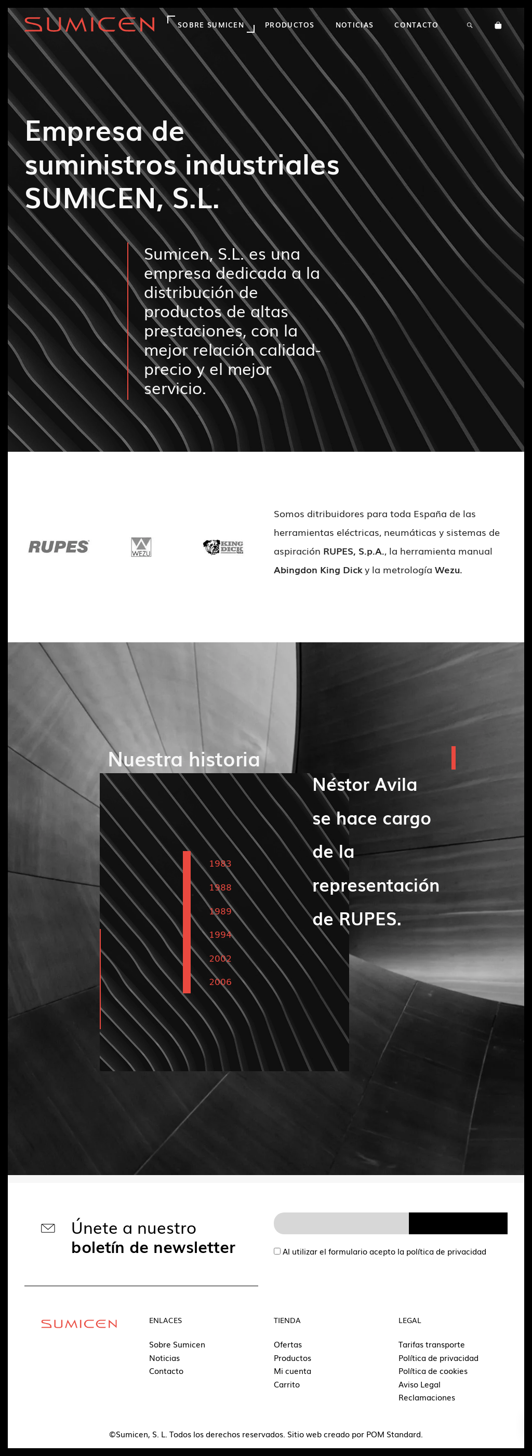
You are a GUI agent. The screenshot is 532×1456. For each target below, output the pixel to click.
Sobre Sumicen (177, 1344)
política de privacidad (446, 1251)
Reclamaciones (426, 1397)
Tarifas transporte (431, 1344)
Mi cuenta (292, 1370)
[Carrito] (498, 24)
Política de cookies (433, 1370)
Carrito (287, 1384)
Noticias (164, 1357)
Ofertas (288, 1344)
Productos (292, 1357)
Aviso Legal (419, 1384)
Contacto (166, 1370)
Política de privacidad (438, 1357)
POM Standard (393, 1433)
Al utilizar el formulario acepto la (380, 1251)
